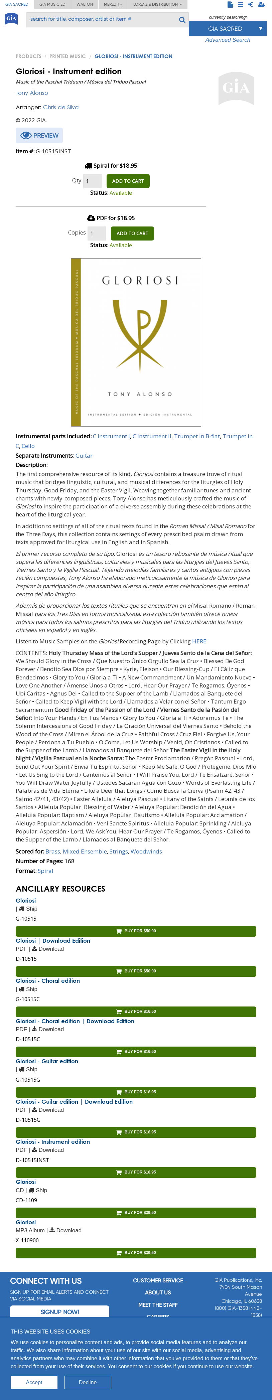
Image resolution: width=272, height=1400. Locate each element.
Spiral (45, 871)
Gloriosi (26, 900)
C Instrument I (111, 436)
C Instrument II (152, 436)
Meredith (113, 4)
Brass (52, 851)
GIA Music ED (52, 4)
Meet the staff (157, 1305)
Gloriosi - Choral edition (48, 980)
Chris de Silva (61, 107)
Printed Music (67, 56)
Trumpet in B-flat (197, 436)
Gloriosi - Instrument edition (53, 1141)
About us (158, 1292)
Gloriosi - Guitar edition (47, 1061)
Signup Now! (59, 1311)
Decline (88, 1382)
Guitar (84, 455)
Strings (119, 851)
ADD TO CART (128, 181)
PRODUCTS (28, 56)
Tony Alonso (32, 92)
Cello (28, 446)
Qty (77, 180)
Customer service (158, 1280)
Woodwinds (146, 851)
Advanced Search (228, 40)
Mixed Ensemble (85, 851)
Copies (77, 232)
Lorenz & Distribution (157, 4)
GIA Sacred (16, 4)
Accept (34, 1382)
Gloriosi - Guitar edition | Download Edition (74, 1101)
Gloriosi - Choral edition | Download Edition (75, 1021)
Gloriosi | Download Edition (53, 940)
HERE (199, 641)
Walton (85, 4)
